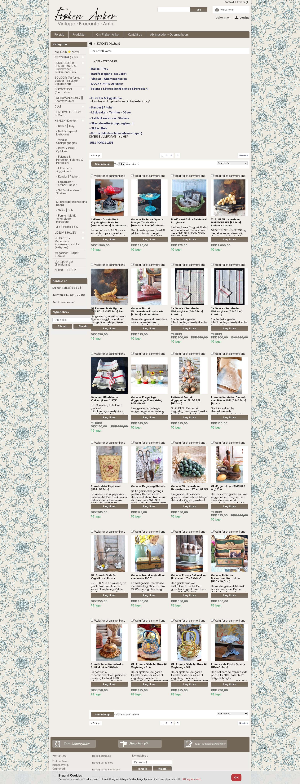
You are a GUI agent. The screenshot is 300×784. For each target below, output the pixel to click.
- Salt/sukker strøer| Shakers (69, 192)
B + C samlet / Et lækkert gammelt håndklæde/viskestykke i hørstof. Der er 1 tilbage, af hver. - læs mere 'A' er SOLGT (107, 412)
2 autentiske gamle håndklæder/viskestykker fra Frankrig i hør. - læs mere (189, 322)
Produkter (79, 35)
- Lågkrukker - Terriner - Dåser (66, 183)
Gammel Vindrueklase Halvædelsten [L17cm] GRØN (189, 488)
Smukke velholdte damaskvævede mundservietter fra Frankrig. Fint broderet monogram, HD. (229, 413)
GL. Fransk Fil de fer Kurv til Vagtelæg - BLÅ (149, 666)
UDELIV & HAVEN (65, 232)
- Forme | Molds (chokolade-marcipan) (66, 218)
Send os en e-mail (63, 302)
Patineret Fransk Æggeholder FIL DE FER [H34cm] (186, 400)
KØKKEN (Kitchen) (66, 120)
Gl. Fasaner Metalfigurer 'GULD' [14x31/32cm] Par (107, 310)
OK (236, 777)
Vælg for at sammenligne (109, 175)
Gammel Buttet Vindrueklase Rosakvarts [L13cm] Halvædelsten (147, 311)
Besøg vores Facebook (106, 769)
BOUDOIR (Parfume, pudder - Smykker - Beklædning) (67, 80)
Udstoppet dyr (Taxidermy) (64, 263)
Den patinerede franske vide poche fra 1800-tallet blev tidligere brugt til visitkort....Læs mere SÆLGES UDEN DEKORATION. (229, 678)
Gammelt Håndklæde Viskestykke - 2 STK (104, 399)
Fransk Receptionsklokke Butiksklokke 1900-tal (107, 666)
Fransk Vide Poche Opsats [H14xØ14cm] (228, 666)
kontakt (229, 2)
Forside (59, 34)
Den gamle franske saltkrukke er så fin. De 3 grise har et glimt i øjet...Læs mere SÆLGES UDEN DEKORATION (188, 589)
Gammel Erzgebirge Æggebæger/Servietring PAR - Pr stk (146, 400)
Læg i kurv (109, 239)
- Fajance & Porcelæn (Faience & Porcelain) (69, 159)
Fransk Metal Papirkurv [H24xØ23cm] (106, 488)
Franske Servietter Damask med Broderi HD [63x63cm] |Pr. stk (228, 400)
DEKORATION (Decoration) (63, 91)
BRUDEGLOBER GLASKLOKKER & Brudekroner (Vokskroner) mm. (66, 67)
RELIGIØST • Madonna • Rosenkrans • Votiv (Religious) (67, 242)
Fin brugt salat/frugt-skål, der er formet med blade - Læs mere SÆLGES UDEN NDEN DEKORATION (189, 232)
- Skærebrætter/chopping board (71, 201)
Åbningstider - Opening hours (169, 34)
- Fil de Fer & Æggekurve (64, 169)
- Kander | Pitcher (67, 176)
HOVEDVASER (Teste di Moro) (68, 113)
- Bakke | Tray (65, 126)
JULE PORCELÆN (67, 227)
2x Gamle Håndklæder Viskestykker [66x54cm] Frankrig (187, 311)
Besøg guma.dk (101, 755)
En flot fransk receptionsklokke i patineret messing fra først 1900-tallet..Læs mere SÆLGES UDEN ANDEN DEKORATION (108, 678)
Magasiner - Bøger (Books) (66, 254)
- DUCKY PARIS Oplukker (65, 150)
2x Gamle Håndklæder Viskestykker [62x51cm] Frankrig (226, 311)
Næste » (243, 155)
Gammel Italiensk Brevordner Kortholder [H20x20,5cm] (225, 578)
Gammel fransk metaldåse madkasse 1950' (148, 577)
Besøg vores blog (102, 762)
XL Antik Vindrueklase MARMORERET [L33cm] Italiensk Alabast (226, 222)
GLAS (58, 106)
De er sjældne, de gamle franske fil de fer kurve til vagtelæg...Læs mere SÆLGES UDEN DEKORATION (149, 676)
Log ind (242, 17)
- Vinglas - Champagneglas (66, 141)
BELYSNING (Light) (66, 57)
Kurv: (227, 9)
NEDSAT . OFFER (65, 270)
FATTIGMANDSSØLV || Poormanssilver (69, 99)
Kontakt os (135, 34)
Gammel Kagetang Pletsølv (148, 486)
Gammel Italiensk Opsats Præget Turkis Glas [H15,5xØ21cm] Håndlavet (147, 222)
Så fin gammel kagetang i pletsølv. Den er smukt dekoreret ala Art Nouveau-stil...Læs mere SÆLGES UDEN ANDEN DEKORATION (148, 497)
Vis (116, 164)
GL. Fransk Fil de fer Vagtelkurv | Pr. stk (104, 577)
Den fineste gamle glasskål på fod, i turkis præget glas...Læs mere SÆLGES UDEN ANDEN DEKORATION (148, 235)
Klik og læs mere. (192, 779)
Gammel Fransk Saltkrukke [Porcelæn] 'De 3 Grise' (188, 577)
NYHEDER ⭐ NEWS (67, 51)
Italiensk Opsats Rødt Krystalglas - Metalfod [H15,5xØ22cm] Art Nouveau (109, 222)
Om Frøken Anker (108, 34)
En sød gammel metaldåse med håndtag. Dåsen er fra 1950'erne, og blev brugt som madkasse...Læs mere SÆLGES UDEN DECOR (148, 589)
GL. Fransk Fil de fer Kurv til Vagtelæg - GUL (189, 666)
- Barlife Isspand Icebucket (66, 133)
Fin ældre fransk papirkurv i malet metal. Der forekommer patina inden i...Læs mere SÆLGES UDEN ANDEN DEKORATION (109, 500)
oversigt (242, 2)
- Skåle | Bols (64, 210)
